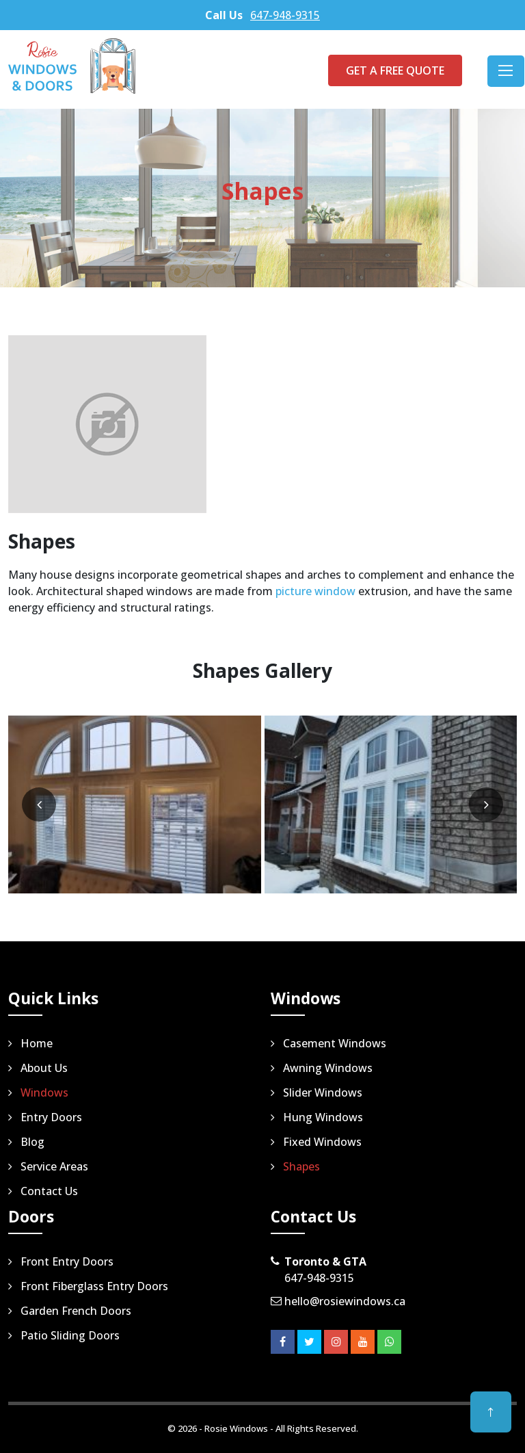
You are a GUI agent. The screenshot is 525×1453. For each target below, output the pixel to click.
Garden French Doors (76, 1310)
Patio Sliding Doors (70, 1335)
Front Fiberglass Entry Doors (94, 1286)
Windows (44, 1092)
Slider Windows (322, 1092)
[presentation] (39, 804)
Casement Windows (334, 1043)
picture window (315, 591)
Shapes (301, 1166)
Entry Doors (51, 1117)
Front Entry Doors (67, 1261)
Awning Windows (328, 1067)
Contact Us (49, 1191)
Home (37, 1043)
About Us (44, 1067)
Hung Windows (323, 1117)
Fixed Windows (322, 1141)
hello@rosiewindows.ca (344, 1301)
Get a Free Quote (395, 70)
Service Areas (54, 1166)
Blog (32, 1141)
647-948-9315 (285, 15)
